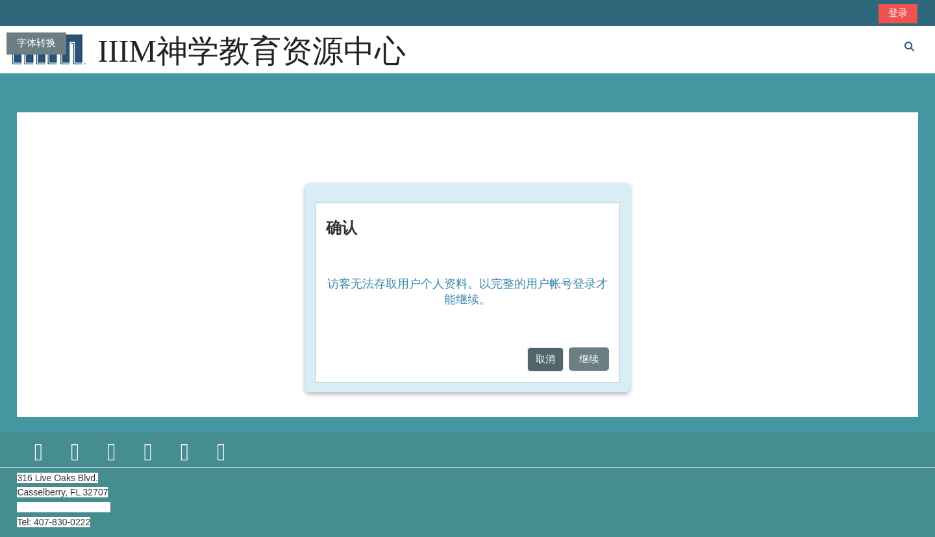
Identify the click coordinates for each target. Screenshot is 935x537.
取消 (545, 358)
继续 (589, 358)
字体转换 (36, 42)
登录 (898, 12)
